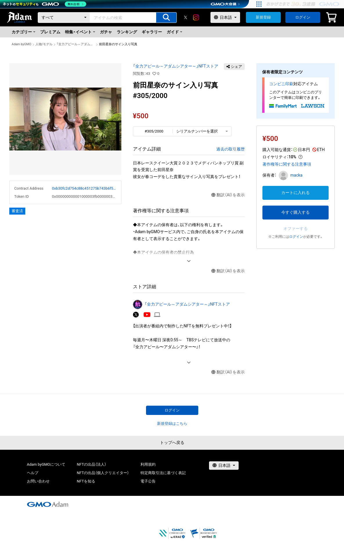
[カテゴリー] (64, 17)
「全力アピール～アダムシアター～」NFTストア (76, 44)
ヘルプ (32, 473)
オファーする (295, 228)
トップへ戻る (172, 442)
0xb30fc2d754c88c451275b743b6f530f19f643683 (84, 188)
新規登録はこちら (172, 423)
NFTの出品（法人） (91, 464)
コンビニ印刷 (281, 83)
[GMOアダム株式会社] (47, 504)
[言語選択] (225, 17)
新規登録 (263, 17)
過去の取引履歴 (230, 149)
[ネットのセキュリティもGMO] (44, 4)
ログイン (302, 17)
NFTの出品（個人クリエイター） (103, 473)
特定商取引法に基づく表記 (163, 473)
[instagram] (196, 17)
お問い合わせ (38, 481)
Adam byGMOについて (46, 464)
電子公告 (148, 481)
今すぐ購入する (295, 212)
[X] (185, 17)
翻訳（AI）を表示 (228, 195)
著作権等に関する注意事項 (286, 164)
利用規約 (148, 464)
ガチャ (106, 32)
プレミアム (50, 32)
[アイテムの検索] (166, 17)
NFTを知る (86, 481)
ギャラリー (152, 32)
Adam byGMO (21, 44)
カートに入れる (295, 192)
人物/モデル (44, 44)
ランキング (127, 32)
